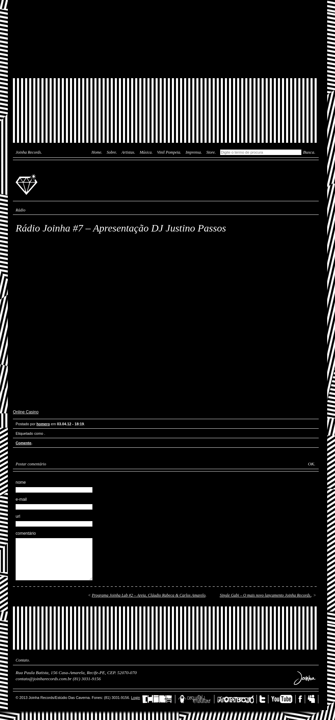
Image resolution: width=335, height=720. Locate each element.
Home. (96, 152)
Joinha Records (27, 184)
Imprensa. (194, 152)
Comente (23, 443)
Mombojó (237, 699)
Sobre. (112, 152)
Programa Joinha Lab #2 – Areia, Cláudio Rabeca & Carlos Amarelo (149, 595)
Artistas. (128, 152)
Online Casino (25, 412)
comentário (26, 533)
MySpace (313, 699)
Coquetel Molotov (196, 699)
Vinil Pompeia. (169, 152)
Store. (211, 152)
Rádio (20, 210)
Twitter (264, 699)
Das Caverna (166, 12)
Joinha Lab (166, 39)
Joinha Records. (29, 152)
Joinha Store (166, 63)
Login (135, 698)
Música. (146, 152)
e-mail (21, 499)
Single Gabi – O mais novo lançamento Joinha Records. (265, 595)
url (18, 516)
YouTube (283, 699)
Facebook (301, 699)
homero (43, 424)
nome (21, 482)
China (158, 699)
